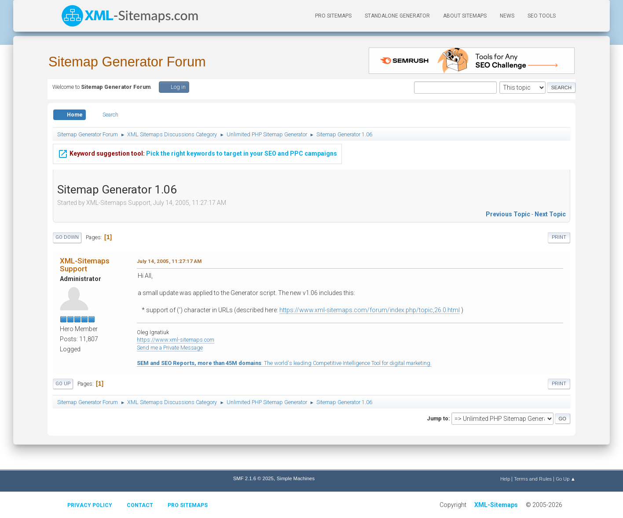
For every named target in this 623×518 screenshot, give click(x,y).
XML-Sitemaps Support (85, 264)
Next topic (550, 214)
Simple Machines (296, 478)
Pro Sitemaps (188, 505)
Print (559, 237)
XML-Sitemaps (496, 504)
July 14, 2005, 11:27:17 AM (169, 261)
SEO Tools (542, 16)
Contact (140, 505)
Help (505, 479)
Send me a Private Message (170, 347)
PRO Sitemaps (333, 16)
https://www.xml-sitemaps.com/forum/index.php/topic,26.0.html (369, 310)
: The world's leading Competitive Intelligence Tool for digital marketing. (284, 363)
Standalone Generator (397, 16)
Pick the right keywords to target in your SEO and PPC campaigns (197, 152)
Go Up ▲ (565, 479)
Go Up (62, 384)
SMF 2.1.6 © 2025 (253, 478)
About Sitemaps (465, 16)
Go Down (67, 237)
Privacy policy (89, 505)
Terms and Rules (533, 479)
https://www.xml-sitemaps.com (175, 339)
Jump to (437, 418)
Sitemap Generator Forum (127, 61)
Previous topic (508, 214)
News (507, 16)
